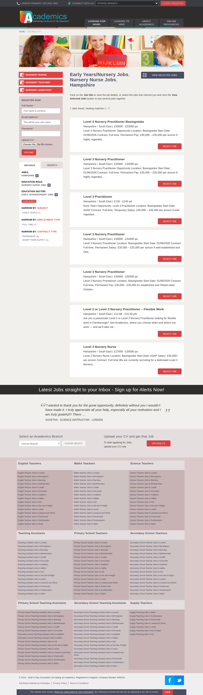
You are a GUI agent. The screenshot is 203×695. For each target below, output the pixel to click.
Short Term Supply (35, 240)
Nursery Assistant (39, 90)
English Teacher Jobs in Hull (29, 502)
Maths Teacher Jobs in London (87, 473)
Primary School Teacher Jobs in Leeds (90, 579)
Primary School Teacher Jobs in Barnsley (91, 550)
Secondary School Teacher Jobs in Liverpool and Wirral (153, 582)
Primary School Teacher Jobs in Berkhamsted (93, 553)
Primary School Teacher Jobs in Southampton (93, 590)
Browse (29, 165)
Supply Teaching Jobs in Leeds (143, 627)
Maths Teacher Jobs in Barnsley (87, 480)
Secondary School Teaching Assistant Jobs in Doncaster (97, 630)
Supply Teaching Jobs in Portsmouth (145, 619)
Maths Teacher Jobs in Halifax (86, 498)
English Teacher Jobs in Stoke (30, 524)
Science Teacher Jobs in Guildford (144, 495)
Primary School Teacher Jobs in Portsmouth (92, 586)
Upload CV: (28, 140)
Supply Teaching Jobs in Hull (142, 634)
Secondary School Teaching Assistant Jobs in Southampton (99, 662)
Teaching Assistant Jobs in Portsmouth (34, 586)
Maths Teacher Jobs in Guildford (87, 495)
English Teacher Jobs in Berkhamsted (33, 484)
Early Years (31, 212)
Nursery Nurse (36, 74)
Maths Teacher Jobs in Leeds (86, 509)
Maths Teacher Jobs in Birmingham (88, 476)
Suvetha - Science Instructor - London (74, 420)
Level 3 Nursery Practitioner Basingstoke (113, 121)
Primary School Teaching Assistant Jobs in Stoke (38, 663)
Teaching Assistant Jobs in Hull (31, 572)
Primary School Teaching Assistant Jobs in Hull (37, 641)
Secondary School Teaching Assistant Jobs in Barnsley (97, 619)
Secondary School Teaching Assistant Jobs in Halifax (40, 638)
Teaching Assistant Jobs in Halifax (32, 568)
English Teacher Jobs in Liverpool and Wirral (36, 513)
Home (22, 32)
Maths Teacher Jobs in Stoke (86, 524)
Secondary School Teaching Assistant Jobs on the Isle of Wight (100, 645)
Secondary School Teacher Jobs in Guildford (148, 564)
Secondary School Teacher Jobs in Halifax (147, 568)
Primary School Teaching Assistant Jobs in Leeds (38, 649)
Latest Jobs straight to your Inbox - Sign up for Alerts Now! (101, 389)
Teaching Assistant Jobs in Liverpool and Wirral (37, 582)
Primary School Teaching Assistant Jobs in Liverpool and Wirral (44, 652)
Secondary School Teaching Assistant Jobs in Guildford (41, 634)
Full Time (29, 224)
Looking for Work (96, 23)
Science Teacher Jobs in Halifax (143, 498)
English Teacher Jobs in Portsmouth (33, 516)
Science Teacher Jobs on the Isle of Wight (147, 505)
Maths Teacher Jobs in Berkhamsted (89, 484)
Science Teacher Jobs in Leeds (143, 509)
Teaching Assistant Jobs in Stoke (31, 593)
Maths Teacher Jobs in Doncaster (88, 491)
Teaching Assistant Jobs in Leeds (32, 579)
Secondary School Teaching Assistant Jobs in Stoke (95, 666)
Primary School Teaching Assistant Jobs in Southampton (41, 660)
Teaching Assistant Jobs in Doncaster (33, 561)
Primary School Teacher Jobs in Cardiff (90, 557)
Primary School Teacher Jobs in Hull (89, 572)
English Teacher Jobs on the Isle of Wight (35, 505)
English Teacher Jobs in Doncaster (32, 491)
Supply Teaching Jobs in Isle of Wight (145, 630)
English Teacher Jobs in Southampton (34, 520)
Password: (28, 128)
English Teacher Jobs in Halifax (31, 498)
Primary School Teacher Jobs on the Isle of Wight (94, 575)
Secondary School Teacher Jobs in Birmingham (150, 546)
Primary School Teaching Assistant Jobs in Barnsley (39, 619)
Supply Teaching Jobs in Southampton (146, 616)
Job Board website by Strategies (34, 683)
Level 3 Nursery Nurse (99, 346)
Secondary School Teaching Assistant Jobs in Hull (94, 641)
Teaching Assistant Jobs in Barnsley (33, 550)
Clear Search (29, 201)
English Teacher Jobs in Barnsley (32, 480)
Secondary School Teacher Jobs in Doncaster (149, 561)
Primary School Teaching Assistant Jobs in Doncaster (40, 630)
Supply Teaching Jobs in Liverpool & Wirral (147, 623)
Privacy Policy (60, 683)
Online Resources (171, 23)
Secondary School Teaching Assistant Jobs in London (96, 612)
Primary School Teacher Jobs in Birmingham (92, 546)
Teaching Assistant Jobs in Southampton (35, 590)
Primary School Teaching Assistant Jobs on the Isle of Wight (43, 645)
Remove (37, 175)
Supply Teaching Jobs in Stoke (142, 612)
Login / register (173, 3)
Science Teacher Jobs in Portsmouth (145, 516)
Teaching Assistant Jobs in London (32, 542)
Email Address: (30, 117)
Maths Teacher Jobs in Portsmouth (88, 516)
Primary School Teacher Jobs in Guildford (91, 564)
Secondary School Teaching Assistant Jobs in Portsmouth (98, 658)
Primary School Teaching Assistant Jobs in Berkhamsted (41, 623)
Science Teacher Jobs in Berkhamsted (146, 484)
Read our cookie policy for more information (74, 692)
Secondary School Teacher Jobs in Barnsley (148, 550)
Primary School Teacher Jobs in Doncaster (91, 561)
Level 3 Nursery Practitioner (104, 159)
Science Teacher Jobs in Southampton (146, 520)
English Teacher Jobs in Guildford (32, 495)
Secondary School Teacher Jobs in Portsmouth (149, 586)
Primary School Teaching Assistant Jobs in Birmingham (41, 616)
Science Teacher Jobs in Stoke (143, 524)
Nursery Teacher (38, 82)
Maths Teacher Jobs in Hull (85, 502)
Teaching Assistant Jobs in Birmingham (34, 546)
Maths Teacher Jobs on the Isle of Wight (90, 505)
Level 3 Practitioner (97, 196)
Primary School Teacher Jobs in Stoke (90, 593)
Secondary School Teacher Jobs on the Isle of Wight (152, 575)
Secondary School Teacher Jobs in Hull (146, 572)
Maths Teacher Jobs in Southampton (89, 520)
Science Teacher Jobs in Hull (142, 502)
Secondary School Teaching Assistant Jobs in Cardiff (96, 627)
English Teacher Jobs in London (31, 473)
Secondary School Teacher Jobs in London (148, 542)
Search (52, 165)
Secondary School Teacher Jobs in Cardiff (147, 557)
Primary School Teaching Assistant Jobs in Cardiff (38, 627)
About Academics (146, 23)
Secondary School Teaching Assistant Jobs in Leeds (96, 649)
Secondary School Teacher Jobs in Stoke (147, 593)
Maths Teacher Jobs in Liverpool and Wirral (92, 513)
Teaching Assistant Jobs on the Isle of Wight (36, 575)
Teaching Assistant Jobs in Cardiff (32, 557)
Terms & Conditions (79, 683)
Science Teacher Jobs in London (143, 473)
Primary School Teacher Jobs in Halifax (90, 568)
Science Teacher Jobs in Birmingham (145, 476)
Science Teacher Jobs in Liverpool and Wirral (148, 513)
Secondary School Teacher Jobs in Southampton (150, 590)
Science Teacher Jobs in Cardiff (143, 487)
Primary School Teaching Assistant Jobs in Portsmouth (40, 656)
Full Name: (28, 105)
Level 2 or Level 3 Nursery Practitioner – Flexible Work (123, 309)
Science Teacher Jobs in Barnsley (144, 480)
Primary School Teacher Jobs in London (90, 542)
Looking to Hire (121, 23)
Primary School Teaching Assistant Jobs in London (39, 612)
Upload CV (158, 443)
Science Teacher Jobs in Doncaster (144, 491)
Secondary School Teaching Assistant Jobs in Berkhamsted (99, 623)
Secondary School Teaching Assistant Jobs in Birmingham (98, 616)
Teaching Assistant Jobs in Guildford (33, 564)
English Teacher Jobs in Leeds (30, 509)
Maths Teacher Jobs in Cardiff (86, 487)
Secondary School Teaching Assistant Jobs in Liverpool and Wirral (99, 653)
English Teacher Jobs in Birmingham (33, 476)
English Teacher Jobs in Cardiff (31, 487)
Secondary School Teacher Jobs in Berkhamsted (150, 553)
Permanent (30, 236)
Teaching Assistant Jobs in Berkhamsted (35, 553)
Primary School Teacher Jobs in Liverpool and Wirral (96, 582)
